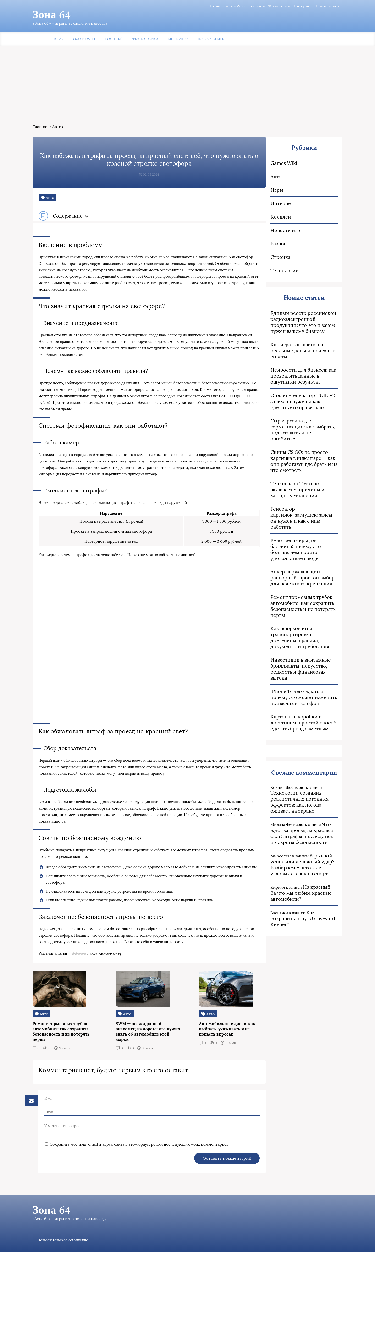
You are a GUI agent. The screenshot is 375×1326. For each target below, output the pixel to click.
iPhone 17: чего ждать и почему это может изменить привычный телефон (280, 675)
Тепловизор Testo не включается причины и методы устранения (281, 486)
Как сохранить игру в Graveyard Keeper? (280, 893)
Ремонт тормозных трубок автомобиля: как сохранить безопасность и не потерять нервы (277, 590)
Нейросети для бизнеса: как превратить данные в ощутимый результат (278, 378)
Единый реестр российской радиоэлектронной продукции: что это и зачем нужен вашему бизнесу (281, 324)
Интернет (284, 6)
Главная (59, 129)
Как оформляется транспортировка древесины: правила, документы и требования (279, 622)
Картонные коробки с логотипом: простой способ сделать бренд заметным (278, 701)
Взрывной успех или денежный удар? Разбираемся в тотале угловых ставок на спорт (280, 843)
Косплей (238, 6)
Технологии (260, 6)
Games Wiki (215, 6)
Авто (75, 129)
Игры (196, 6)
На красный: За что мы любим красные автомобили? (279, 871)
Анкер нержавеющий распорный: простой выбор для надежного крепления (282, 562)
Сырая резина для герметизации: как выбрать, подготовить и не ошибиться (279, 429)
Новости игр (308, 6)
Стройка (255, 259)
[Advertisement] (187, 90)
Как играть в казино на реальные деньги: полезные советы (277, 353)
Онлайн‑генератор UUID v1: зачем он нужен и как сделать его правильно (279, 403)
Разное (253, 246)
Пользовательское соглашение (83, 1314)
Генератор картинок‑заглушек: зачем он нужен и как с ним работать (281, 511)
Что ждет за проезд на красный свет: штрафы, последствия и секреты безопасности (281, 811)
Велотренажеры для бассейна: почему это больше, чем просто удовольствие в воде (280, 536)
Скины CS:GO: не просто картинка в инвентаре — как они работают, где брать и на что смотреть (278, 457)
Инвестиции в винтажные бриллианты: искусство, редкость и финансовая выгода (281, 650)
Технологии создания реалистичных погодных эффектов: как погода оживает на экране (281, 780)
